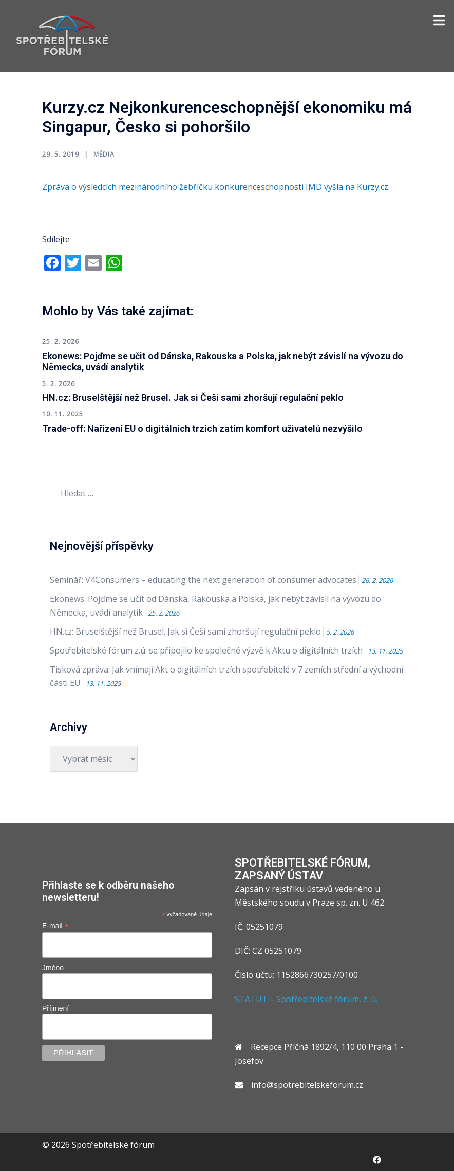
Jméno (53, 968)
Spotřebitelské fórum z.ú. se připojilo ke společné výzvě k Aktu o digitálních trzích (206, 650)
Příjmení (55, 1008)
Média (104, 154)
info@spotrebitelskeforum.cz (307, 1084)
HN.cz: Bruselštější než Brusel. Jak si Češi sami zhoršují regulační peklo (193, 397)
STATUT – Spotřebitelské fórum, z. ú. (306, 999)
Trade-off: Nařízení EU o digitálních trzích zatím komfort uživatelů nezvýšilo (202, 428)
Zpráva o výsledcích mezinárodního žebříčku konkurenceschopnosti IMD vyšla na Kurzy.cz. (217, 187)
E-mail (55, 926)
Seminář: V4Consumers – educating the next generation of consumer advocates (203, 579)
